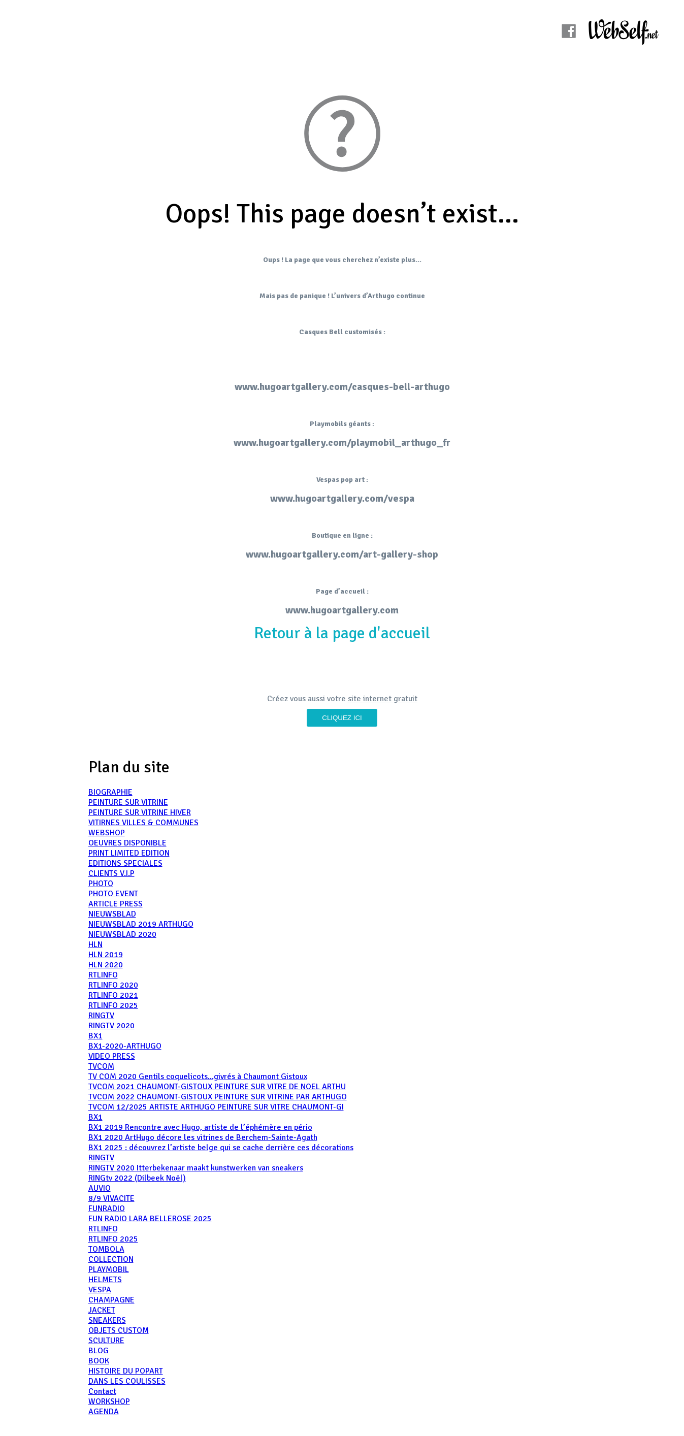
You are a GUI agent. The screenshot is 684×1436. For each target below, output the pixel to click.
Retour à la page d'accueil (342, 633)
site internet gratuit (382, 699)
